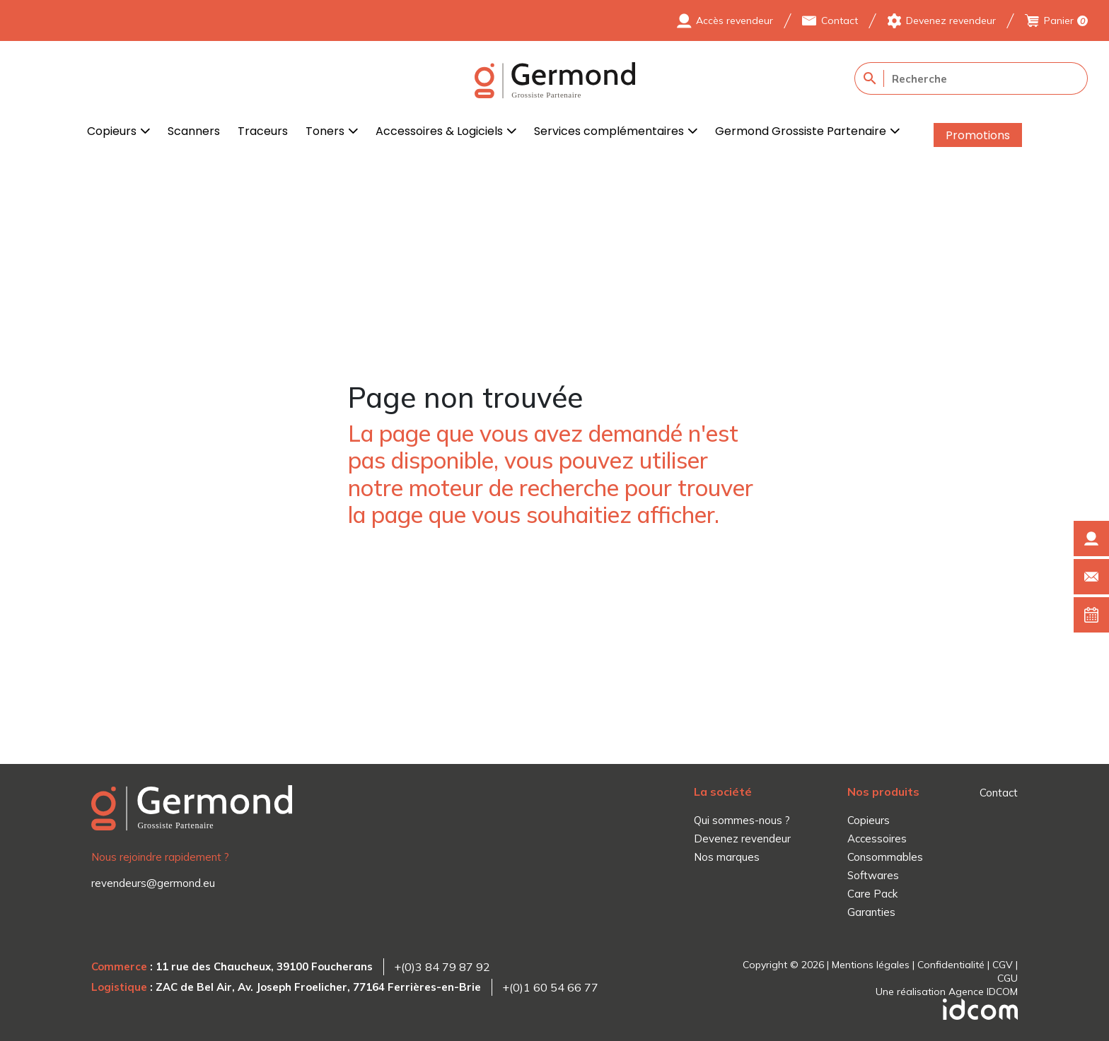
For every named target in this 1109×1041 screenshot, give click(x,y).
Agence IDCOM (983, 991)
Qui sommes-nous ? (742, 820)
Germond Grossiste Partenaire (800, 131)
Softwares (873, 875)
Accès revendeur (734, 20)
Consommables (885, 857)
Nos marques (727, 857)
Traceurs (263, 131)
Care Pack (872, 893)
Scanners (194, 131)
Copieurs (112, 131)
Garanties (871, 912)
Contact (839, 20)
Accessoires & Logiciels (439, 131)
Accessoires (877, 838)
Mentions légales (871, 964)
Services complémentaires (609, 131)
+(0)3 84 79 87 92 (442, 967)
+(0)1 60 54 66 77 (550, 987)
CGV (1002, 964)
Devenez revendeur (951, 20)
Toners (325, 131)
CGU (1007, 978)
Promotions (978, 135)
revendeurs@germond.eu (153, 883)
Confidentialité (951, 964)
